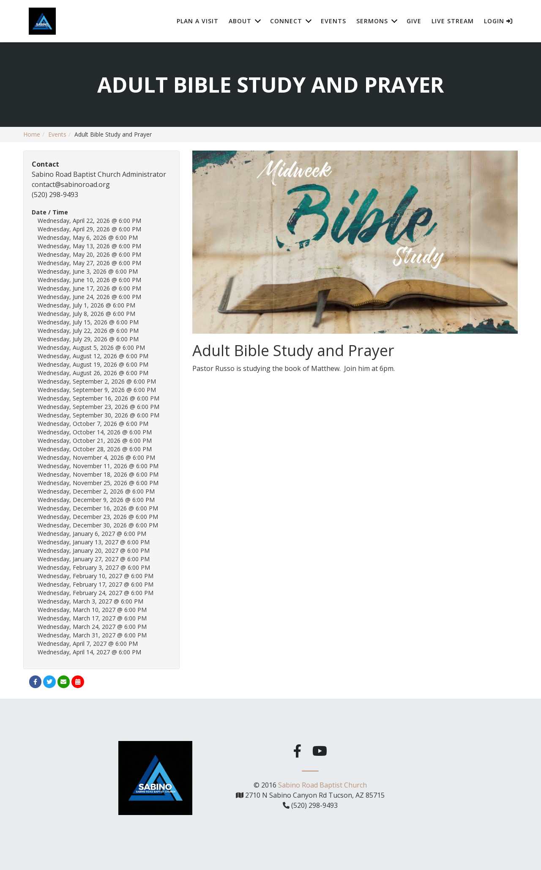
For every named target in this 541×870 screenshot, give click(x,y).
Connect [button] (286, 21)
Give (414, 21)
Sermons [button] (372, 21)
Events (333, 21)
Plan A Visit (198, 21)
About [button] (240, 21)
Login (498, 21)
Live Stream (453, 21)
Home (31, 134)
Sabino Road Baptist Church (322, 783)
